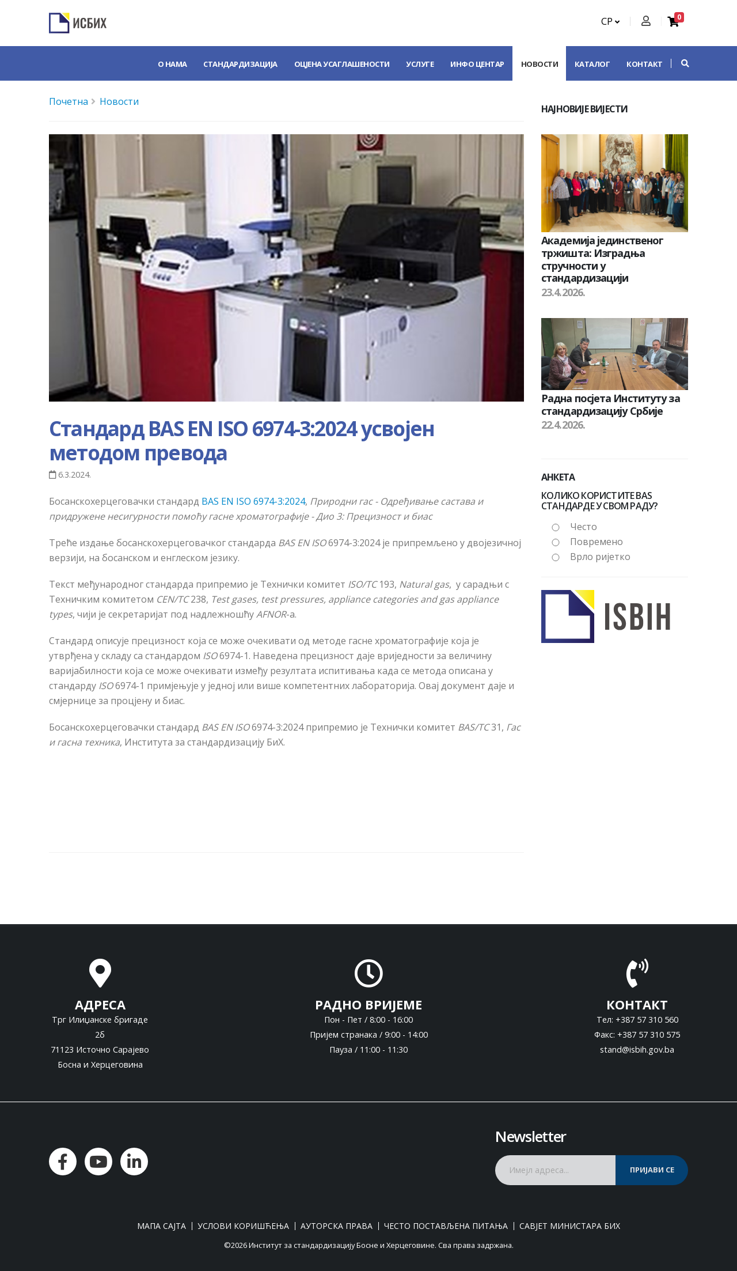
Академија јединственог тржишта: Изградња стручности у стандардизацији (602, 259)
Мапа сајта (161, 1226)
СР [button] (610, 21)
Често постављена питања (446, 1226)
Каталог (592, 64)
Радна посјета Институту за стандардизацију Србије (610, 404)
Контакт (644, 64)
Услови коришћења (243, 1226)
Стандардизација (240, 64)
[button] (679, 63)
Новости (540, 64)
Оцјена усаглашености (342, 64)
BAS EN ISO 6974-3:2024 (253, 501)
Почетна (68, 101)
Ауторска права (337, 1226)
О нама (172, 64)
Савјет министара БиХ (569, 1226)
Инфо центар (477, 64)
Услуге (420, 64)
